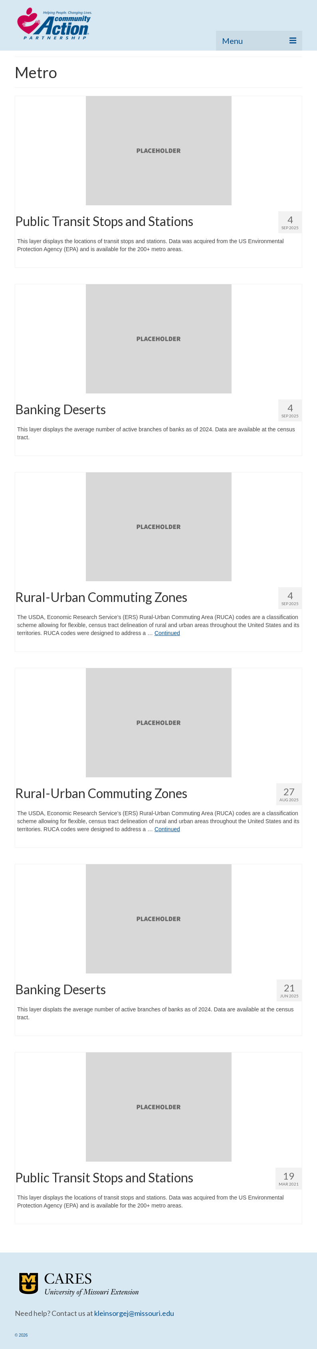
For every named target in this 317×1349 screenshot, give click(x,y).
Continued (167, 633)
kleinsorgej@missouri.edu (134, 1313)
